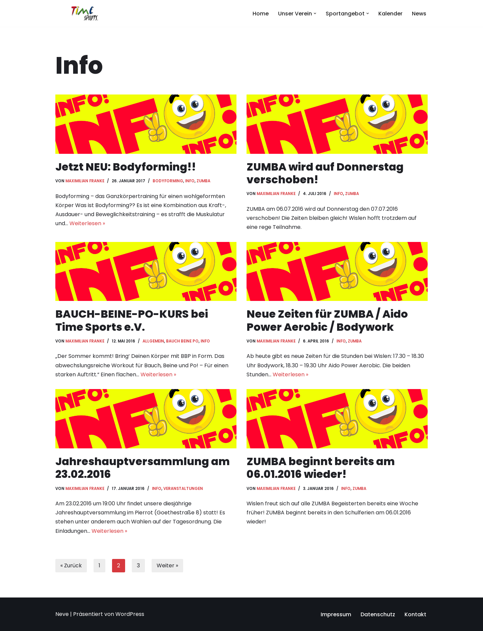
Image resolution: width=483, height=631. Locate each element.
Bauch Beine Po (182, 341)
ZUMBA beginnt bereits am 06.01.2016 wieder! (321, 468)
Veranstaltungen (183, 488)
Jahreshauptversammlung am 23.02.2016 (142, 468)
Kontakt (415, 614)
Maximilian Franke (84, 181)
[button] (315, 13)
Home (261, 13)
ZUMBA (203, 181)
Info (190, 181)
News (419, 13)
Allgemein (153, 341)
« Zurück (71, 565)
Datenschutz (378, 614)
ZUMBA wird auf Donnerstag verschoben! (325, 173)
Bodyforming (168, 181)
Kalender (390, 13)
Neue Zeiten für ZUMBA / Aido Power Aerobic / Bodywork (327, 320)
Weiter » (167, 565)
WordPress (129, 614)
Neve (62, 614)
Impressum (336, 614)
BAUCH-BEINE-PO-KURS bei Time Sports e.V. (131, 320)
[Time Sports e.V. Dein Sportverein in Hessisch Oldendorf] (84, 13)
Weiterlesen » (87, 223)
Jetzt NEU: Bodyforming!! (125, 166)
